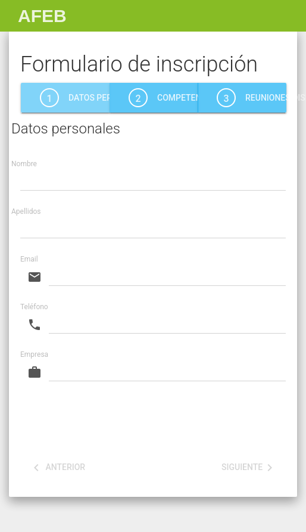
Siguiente (249, 468)
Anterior (57, 468)
